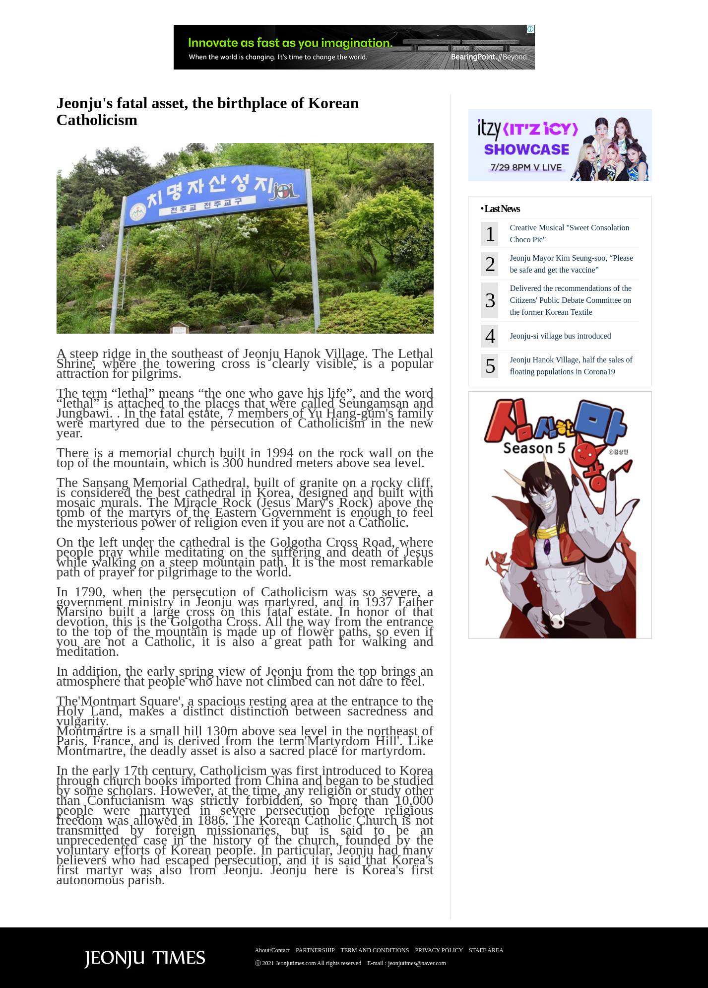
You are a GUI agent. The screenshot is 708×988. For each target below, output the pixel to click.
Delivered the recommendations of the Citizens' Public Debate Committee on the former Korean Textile (571, 300)
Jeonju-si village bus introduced (560, 336)
